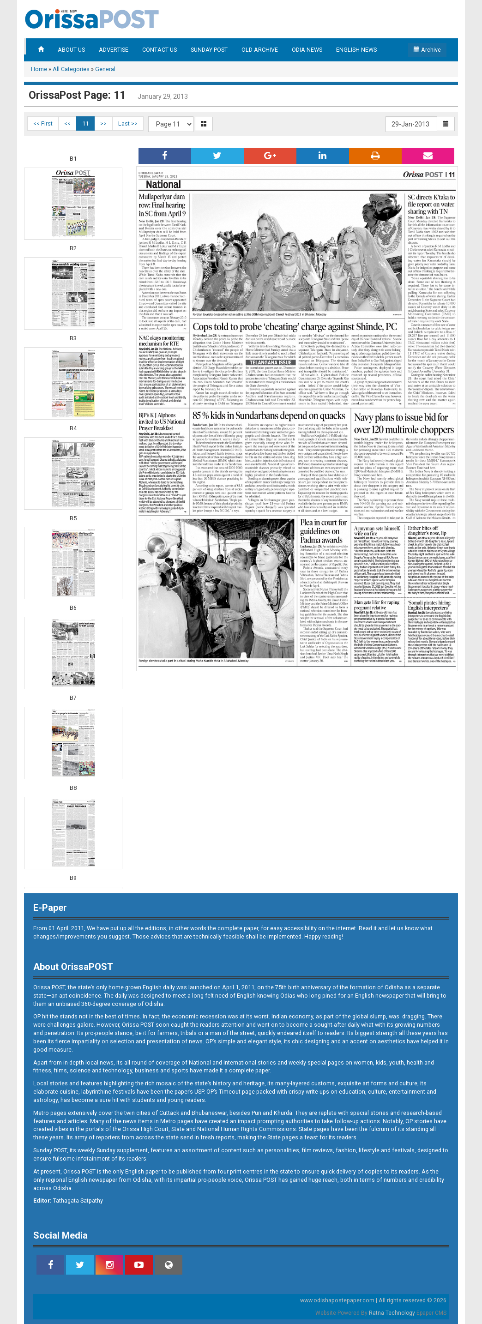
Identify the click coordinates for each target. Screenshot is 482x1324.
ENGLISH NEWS (356, 49)
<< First (43, 123)
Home (39, 69)
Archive (427, 49)
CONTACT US (159, 49)
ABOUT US (71, 49)
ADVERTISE (113, 49)
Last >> (128, 123)
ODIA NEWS (307, 49)
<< (67, 123)
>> (103, 123)
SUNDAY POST (209, 49)
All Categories (71, 69)
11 (85, 123)
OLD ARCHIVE (259, 49)
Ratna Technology (392, 1313)
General (105, 69)
